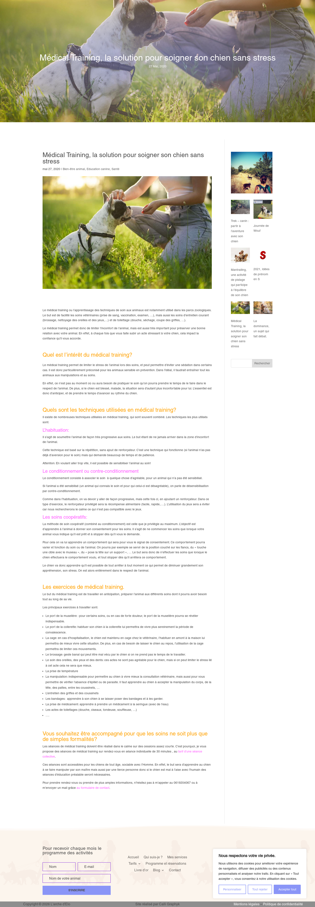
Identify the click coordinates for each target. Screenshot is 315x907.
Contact (175, 870)
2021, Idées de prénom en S (261, 274)
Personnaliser (232, 889)
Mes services (177, 857)
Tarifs (133, 863)
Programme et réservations (166, 863)
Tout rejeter (260, 889)
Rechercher (262, 363)
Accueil (133, 857)
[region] (259, 873)
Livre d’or (141, 870)
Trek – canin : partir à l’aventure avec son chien (240, 231)
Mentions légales (246, 904)
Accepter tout (287, 889)
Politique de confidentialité (283, 904)
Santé (115, 169)
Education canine (98, 169)
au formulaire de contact (93, 787)
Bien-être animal (74, 169)
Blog (156, 870)
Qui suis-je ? (153, 857)
